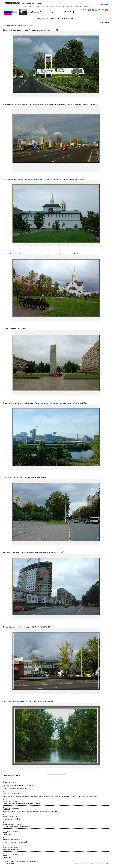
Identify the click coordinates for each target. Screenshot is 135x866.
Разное (58, 7)
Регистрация (10, 863)
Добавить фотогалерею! (83, 7)
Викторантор (7, 839)
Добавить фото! (105, 4)
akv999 (5, 816)
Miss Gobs (6, 793)
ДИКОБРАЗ (6, 809)
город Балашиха (29, 12)
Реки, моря (50, 7)
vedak (5, 783)
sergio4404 (6, 824)
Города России (30, 7)
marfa (4, 847)
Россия (10, 12)
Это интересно (67, 7)
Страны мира (41, 7)
